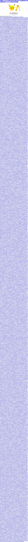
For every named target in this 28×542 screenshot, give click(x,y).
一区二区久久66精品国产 (17, 57)
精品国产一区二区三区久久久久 (7, 513)
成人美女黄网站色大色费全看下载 (19, 310)
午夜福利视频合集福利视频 (8, 424)
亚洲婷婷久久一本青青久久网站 (21, 201)
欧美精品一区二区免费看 (19, 321)
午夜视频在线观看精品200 (10, 125)
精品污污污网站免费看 (23, 117)
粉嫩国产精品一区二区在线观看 (22, 223)
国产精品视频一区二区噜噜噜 (15, 251)
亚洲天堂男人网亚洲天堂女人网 (10, 468)
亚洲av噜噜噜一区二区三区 (4, 430)
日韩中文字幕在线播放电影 (17, 362)
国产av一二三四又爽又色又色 (4, 220)
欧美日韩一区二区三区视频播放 (12, 72)
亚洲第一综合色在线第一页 (14, 233)
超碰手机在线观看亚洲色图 (15, 134)
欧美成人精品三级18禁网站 (23, 307)
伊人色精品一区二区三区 (19, 280)
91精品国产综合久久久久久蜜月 (11, 254)
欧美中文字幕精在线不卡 (6, 367)
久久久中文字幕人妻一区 (6, 174)
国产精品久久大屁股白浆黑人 (5, 178)
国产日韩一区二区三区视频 (24, 314)
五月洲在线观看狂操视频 (13, 415)
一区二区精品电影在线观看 (22, 446)
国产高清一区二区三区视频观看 (6, 182)
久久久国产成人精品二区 (21, 520)
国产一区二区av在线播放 (18, 72)
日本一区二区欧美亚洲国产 (17, 312)
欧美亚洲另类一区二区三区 (25, 276)
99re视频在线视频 (18, 241)
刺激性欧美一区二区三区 (8, 222)
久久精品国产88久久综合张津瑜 (4, 64)
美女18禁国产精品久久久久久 (22, 90)
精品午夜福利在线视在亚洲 (3, 205)
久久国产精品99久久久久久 (14, 62)
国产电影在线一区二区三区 (14, 322)
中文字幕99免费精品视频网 (18, 271)
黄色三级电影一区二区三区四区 (7, 143)
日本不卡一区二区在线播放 (10, 187)
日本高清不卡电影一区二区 (4, 108)
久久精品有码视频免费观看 (17, 485)
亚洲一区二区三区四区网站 (20, 537)
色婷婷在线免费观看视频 (19, 208)
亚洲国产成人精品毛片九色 (15, 352)
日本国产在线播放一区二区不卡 (3, 223)
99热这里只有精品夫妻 (9, 220)
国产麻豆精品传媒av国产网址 (20, 375)
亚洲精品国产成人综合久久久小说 (13, 490)
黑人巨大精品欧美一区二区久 (23, 165)
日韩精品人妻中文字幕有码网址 (15, 267)
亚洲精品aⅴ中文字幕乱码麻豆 (9, 469)
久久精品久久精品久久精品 (3, 491)
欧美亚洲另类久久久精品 (11, 521)
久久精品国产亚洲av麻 (21, 320)
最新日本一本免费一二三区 (18, 112)
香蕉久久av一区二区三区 (22, 428)
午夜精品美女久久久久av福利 (4, 79)
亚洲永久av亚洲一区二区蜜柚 (21, 500)
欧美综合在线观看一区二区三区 (16, 110)
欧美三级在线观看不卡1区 (16, 240)
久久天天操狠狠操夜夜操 (16, 46)
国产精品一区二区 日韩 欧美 (19, 200)
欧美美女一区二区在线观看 (23, 216)
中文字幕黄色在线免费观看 (21, 59)
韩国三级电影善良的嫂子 (25, 309)
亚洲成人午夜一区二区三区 (7, 217)
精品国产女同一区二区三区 (9, 135)
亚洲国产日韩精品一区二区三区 (19, 413)
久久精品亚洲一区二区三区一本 (3, 244)
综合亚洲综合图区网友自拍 (24, 97)
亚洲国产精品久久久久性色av (16, 260)
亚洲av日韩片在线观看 (7, 164)
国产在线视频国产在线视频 (7, 524)
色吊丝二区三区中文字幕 (6, 499)
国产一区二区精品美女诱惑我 (15, 315)
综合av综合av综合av (3, 284)
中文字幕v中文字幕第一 (7, 231)
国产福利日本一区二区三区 (15, 21)
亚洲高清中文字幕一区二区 (24, 286)
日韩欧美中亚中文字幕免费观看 (7, 280)
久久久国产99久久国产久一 (15, 223)
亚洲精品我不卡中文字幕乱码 (21, 151)
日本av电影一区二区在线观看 (8, 94)
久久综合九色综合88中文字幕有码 (21, 54)
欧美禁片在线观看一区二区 (8, 136)
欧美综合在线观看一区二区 (20, 431)
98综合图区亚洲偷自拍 (23, 178)
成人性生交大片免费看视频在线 (21, 487)
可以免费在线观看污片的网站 (18, 97)
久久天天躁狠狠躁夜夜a (20, 517)
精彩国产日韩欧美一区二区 (22, 289)
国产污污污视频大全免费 (8, 54)
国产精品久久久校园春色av (3, 426)
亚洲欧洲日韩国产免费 (14, 375)
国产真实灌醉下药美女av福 (12, 118)
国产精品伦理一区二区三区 (10, 460)
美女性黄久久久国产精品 (8, 101)
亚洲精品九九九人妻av (10, 523)
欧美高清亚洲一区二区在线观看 (8, 39)
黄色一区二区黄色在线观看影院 (11, 290)
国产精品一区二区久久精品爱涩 (9, 503)
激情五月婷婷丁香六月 (4, 132)
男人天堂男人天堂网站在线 (13, 530)
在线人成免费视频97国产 (12, 358)
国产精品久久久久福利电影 (20, 166)
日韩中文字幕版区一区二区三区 (16, 119)
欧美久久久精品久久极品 (15, 163)
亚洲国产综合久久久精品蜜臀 (6, 204)
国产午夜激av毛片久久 (19, 239)
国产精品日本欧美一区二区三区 (9, 410)
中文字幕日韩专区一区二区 (20, 492)
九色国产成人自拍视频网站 (17, 43)
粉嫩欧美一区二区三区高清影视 (10, 128)
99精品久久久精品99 (7, 457)
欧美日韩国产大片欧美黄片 (22, 144)
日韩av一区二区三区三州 (10, 181)
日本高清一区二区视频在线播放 (16, 90)
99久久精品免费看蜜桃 (14, 354)
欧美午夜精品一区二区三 (17, 96)
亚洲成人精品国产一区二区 (11, 318)
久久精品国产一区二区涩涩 (18, 346)
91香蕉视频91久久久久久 (10, 534)
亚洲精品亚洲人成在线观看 (5, 93)
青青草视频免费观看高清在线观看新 (4, 254)
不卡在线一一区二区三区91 (4, 165)
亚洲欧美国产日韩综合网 (21, 505)
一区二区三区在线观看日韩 (5, 117)
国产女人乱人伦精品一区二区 (17, 167)
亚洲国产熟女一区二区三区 (16, 519)
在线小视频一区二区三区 (9, 315)
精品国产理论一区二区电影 (4, 151)
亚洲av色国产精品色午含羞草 (14, 258)
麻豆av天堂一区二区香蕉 (6, 414)
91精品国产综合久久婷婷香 (17, 467)
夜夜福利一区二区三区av (3, 369)
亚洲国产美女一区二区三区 (14, 456)
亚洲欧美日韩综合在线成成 (10, 274)
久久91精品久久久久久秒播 (23, 540)
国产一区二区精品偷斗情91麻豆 (17, 98)
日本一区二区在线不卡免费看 (7, 278)
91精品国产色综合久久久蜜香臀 (10, 498)
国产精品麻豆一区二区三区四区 (5, 467)
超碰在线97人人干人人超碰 (17, 275)
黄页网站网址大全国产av (24, 232)
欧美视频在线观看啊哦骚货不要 (4, 90)
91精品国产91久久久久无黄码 (14, 102)
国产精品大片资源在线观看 (17, 255)
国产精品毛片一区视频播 (22, 40)
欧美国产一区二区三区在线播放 (4, 252)
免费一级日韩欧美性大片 (22, 93)
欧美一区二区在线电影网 (6, 224)
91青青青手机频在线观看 (22, 484)
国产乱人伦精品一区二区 (8, 445)
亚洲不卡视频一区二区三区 (4, 82)
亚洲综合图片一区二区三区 (25, 339)
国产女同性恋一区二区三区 (25, 436)
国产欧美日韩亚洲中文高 (8, 205)
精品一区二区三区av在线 (8, 73)
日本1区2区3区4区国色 (8, 333)
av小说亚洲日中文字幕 (14, 339)
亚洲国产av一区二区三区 (5, 70)
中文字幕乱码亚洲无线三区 (14, 239)
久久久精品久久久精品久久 (14, 430)
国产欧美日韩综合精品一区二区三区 (8, 87)
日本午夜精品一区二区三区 (24, 305)
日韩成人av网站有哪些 (16, 244)
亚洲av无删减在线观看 (16, 32)
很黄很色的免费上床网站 (20, 323)
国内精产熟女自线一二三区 (23, 466)
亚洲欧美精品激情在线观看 (18, 30)
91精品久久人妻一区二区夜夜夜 (8, 109)
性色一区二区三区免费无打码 (5, 458)
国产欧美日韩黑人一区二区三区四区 (20, 342)
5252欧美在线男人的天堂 (5, 170)
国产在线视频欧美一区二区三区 (19, 145)
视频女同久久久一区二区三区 (22, 287)
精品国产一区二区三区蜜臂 (6, 455)
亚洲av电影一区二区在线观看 (4, 138)
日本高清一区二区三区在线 (19, 303)
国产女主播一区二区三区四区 (18, 290)
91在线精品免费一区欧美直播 (16, 428)
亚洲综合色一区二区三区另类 (4, 63)
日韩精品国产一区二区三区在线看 (14, 424)
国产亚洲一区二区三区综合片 (21, 215)
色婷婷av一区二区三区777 (20, 205)
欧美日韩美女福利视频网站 (12, 462)
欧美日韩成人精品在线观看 (15, 279)
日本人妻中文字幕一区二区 (20, 186)
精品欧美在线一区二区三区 (16, 58)
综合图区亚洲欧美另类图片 (5, 155)
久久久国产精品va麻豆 (10, 470)
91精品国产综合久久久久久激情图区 (12, 429)
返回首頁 (14, 15)
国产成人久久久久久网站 (23, 282)
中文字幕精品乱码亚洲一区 (21, 39)
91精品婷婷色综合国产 (14, 146)
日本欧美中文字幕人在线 (12, 465)
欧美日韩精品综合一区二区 (13, 297)
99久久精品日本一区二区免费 (5, 361)
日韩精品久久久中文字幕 (12, 418)
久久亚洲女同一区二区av (22, 479)
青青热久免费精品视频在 (22, 482)
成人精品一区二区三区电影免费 (13, 217)
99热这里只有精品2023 (7, 471)
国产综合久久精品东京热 (10, 58)
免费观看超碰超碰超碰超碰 (4, 400)
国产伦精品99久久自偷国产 (24, 148)
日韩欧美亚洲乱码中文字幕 (23, 53)
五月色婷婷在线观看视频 (13, 416)
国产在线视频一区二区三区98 (10, 412)
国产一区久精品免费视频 (22, 96)
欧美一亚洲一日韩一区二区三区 (9, 270)
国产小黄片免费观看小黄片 (12, 332)
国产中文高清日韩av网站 (24, 265)
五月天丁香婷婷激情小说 (16, 304)
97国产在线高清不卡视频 (22, 383)
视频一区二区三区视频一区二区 (11, 257)
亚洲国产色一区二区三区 (17, 327)
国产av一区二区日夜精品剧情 (19, 488)
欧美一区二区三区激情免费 (14, 111)
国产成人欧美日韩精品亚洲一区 (20, 272)
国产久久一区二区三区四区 (12, 207)
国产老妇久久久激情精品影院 (16, 144)
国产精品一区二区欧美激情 (23, 98)
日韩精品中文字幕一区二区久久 (8, 80)
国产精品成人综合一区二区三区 (17, 400)
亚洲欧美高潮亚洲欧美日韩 (5, 360)
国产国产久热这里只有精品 (25, 203)
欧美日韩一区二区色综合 (22, 503)
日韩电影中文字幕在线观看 (25, 415)
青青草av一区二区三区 (20, 111)
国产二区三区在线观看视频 (18, 178)
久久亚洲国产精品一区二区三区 (23, 275)
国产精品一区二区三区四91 (12, 188)
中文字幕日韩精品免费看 (5, 180)
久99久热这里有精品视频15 (9, 390)
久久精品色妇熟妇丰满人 (22, 235)
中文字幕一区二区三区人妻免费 (13, 37)
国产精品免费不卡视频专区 (21, 472)
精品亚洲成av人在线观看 (6, 504)
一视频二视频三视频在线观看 (23, 535)
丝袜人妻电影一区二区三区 (22, 115)
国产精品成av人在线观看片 (7, 91)
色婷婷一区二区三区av (21, 316)
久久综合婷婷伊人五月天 (23, 30)
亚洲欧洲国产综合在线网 (17, 299)
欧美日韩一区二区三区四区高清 (10, 244)
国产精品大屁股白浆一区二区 (24, 180)
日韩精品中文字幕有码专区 (8, 308)
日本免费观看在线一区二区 (9, 161)
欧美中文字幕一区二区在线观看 (17, 36)
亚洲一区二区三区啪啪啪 (5, 429)
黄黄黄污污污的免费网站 (5, 350)
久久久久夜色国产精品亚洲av (15, 246)
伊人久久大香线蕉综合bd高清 (9, 464)
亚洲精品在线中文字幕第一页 (7, 490)
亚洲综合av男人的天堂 (23, 348)
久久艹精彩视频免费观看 (7, 219)
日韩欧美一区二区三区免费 (10, 89)
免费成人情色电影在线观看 (13, 91)
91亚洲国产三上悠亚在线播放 (16, 93)
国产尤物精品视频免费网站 (11, 361)
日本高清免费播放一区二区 (15, 261)
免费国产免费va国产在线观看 (12, 438)
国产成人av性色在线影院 (5, 290)
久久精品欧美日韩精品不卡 (12, 508)
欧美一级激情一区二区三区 (3, 503)
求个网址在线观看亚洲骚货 (18, 170)
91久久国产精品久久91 (13, 308)
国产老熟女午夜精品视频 (24, 507)
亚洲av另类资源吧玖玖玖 (16, 330)
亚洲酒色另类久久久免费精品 (5, 454)
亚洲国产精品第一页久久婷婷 (11, 131)
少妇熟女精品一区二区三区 (12, 409)
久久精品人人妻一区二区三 (5, 293)
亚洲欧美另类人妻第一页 (6, 43)
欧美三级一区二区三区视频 (23, 55)
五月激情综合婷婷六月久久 (13, 45)
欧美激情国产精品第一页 (7, 436)
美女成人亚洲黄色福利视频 (21, 279)
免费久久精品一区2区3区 (23, 386)
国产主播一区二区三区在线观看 (23, 255)
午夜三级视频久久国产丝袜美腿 (3, 92)
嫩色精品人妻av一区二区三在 (22, 77)
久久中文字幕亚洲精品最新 (5, 521)
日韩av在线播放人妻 (6, 318)
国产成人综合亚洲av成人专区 (4, 431)
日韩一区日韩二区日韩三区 (13, 227)
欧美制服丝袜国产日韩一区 (3, 472)
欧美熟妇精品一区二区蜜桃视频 (22, 82)
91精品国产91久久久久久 (6, 327)
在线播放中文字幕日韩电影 (7, 200)
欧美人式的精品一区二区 (7, 284)
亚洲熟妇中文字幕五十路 (20, 81)
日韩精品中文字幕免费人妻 (5, 190)
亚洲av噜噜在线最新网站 (23, 49)
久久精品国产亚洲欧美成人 (19, 394)
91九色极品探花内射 (9, 430)
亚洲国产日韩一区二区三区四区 (18, 116)
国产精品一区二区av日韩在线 (6, 438)
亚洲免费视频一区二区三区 (19, 227)
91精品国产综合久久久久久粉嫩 (8, 66)
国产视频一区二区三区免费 (7, 510)
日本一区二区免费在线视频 (7, 49)
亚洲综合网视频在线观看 (5, 439)
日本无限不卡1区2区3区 (15, 523)
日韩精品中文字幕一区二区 (8, 345)
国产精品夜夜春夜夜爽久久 (12, 133)
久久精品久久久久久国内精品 (11, 398)
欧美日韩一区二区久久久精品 (11, 273)
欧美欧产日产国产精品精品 (5, 184)
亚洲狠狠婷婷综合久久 (20, 161)
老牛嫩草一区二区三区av (16, 82)
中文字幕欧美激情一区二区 (20, 518)
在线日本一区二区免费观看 (19, 385)
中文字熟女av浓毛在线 (12, 292)
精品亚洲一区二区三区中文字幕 (5, 225)
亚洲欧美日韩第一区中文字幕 (11, 232)
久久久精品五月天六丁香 (8, 377)
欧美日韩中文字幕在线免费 (7, 401)
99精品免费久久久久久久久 (4, 149)
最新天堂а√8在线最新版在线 (24, 210)
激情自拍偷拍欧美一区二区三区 (4, 340)
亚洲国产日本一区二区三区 (11, 190)
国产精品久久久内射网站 (12, 420)
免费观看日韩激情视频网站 (3, 51)
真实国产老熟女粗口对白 (7, 349)
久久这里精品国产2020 (10, 501)
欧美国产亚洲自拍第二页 (6, 305)
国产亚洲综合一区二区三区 (6, 465)
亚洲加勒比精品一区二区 (20, 21)
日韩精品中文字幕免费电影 (19, 157)
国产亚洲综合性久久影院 (19, 297)
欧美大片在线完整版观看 (10, 493)
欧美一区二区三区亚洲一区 (15, 357)
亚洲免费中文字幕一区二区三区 (22, 206)
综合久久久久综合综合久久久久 (15, 369)
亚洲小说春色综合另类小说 (13, 143)
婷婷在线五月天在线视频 (3, 445)
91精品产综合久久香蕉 (14, 87)
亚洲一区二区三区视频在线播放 (3, 337)
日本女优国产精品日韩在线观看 (22, 260)
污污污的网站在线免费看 (9, 176)
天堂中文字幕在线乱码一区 (23, 128)
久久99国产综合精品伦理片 (16, 449)
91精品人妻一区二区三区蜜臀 (25, 116)
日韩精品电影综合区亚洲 (8, 62)
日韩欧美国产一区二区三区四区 (23, 467)
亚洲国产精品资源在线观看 (13, 393)
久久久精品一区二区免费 (9, 81)
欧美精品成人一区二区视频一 (3, 539)
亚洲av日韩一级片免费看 (3, 375)
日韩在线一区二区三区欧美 (12, 265)
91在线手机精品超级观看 (7, 24)
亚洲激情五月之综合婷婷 (21, 74)
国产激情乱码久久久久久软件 (5, 95)
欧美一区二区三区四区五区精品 (11, 299)
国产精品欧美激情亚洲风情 (8, 179)
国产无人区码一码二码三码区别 (11, 108)
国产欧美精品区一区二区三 (5, 271)
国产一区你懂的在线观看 (24, 27)
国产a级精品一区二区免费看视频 (17, 117)
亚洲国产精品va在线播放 (9, 246)
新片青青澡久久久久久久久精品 (19, 475)
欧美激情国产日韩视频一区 (9, 56)
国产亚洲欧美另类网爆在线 (7, 27)
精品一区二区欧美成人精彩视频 (20, 130)
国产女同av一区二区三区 (3, 363)
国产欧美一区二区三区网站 (13, 329)
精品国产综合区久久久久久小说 (7, 276)
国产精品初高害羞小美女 (9, 431)
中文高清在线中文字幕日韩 (18, 465)
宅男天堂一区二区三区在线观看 (18, 78)
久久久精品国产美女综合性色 (11, 221)
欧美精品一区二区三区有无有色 (16, 274)
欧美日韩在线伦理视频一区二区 (8, 236)
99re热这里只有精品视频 (19, 44)
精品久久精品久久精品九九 (4, 57)
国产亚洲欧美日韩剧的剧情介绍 (3, 473)
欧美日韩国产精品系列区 (18, 49)
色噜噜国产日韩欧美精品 (24, 224)
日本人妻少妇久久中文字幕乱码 (11, 57)
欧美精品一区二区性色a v (22, 113)
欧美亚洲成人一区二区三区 (17, 411)
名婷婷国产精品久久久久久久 (10, 197)
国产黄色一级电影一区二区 (8, 294)
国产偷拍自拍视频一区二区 (8, 382)
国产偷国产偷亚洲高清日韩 (15, 218)
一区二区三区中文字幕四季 (19, 525)
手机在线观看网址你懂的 (18, 414)
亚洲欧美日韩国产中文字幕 (24, 225)
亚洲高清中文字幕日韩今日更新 (20, 25)
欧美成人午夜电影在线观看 (18, 106)
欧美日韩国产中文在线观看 (5, 523)
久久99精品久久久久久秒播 (6, 466)
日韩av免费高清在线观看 (6, 198)
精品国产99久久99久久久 (24, 490)
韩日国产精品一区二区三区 (21, 315)
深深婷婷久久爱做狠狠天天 (7, 393)
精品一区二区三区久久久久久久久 (24, 380)
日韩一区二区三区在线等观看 (7, 452)
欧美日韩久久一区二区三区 (17, 190)
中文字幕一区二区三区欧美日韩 (6, 358)
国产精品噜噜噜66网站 (7, 75)
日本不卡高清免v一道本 (13, 452)
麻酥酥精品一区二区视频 (3, 464)
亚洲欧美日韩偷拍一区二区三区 (16, 506)
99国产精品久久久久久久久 (24, 308)
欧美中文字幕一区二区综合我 (17, 307)
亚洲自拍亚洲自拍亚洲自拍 (4, 443)
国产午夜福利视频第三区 (23, 214)
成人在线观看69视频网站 (10, 252)
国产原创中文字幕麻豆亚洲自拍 (5, 221)
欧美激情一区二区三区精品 (10, 138)
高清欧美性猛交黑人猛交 (22, 519)
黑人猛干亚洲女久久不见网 (8, 456)
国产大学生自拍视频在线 (23, 147)
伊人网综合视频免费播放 (6, 447)
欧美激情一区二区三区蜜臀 (22, 361)
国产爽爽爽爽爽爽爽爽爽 (16, 150)
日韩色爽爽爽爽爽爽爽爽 (21, 363)
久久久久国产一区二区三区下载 (19, 45)
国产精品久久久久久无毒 (23, 502)
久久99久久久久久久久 (17, 65)
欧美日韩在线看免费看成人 (3, 251)
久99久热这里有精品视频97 (4, 304)
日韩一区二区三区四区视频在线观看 (20, 403)
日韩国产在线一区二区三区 (12, 114)
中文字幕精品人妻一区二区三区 (23, 312)
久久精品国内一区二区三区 (17, 504)
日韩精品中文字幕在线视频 (14, 83)
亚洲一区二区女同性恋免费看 (5, 40)
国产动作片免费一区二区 (17, 185)
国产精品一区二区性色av (14, 405)
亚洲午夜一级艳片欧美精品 (10, 53)
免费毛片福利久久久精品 (12, 75)
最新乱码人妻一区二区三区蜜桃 (13, 22)
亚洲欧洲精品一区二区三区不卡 (15, 77)
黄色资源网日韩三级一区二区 (12, 97)
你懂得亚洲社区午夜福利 (5, 479)
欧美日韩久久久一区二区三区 (3, 287)
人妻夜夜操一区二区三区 (15, 59)
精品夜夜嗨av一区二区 (2, 66)
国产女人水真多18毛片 (4, 59)
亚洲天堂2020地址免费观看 (22, 501)
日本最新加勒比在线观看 (21, 46)
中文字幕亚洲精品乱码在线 (23, 299)
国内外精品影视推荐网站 (6, 265)
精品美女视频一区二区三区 (19, 295)
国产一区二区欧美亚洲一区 (7, 477)
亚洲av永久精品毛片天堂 (25, 256)
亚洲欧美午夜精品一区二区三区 (17, 356)
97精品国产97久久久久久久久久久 (9, 171)
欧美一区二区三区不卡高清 (3, 537)
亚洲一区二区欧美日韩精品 (22, 181)
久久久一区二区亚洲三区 (19, 296)
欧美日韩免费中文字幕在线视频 (7, 415)
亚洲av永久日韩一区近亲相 (10, 509)
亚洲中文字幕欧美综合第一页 (15, 489)
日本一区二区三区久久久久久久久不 (13, 130)
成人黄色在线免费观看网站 (13, 24)
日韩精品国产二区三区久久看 (7, 341)
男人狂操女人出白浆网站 (9, 363)
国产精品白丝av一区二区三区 (15, 161)
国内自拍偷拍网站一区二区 (14, 528)
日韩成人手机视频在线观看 (9, 110)
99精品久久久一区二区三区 (24, 231)
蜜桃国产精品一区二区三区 (8, 335)
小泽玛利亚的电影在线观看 (9, 324)
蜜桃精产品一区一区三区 (4, 74)
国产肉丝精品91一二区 (22, 190)
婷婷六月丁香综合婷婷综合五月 (11, 116)
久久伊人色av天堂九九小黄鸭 (7, 413)
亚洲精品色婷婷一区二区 (15, 92)
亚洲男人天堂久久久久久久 (21, 236)
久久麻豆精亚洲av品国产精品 (20, 101)
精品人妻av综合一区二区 (6, 188)
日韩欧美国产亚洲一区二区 (22, 350)
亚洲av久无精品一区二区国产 (23, 152)
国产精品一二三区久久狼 (12, 510)
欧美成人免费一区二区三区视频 (7, 44)
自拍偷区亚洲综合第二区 (23, 254)
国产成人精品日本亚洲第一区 (6, 214)
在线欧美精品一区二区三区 (10, 428)
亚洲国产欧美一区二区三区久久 (18, 265)
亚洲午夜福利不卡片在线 (11, 467)
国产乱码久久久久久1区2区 (9, 142)
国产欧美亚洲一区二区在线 (5, 404)
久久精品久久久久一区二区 (18, 293)
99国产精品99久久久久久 (3, 359)
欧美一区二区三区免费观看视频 (11, 167)
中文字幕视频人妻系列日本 (5, 38)
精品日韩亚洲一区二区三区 (19, 393)
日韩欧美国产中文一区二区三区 (17, 20)
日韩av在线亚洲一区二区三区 (13, 27)
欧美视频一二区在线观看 (19, 326)
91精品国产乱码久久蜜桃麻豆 (13, 219)
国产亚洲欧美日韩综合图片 (21, 179)
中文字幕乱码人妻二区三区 (20, 146)
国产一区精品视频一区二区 (8, 201)
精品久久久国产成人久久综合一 (9, 248)
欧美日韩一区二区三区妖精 (20, 390)
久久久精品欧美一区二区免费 (18, 243)
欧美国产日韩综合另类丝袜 (25, 418)
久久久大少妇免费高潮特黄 (8, 157)
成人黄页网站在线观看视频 (21, 395)
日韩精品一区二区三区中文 (21, 522)
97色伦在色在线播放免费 (2, 277)
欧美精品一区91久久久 (17, 207)
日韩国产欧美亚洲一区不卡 (10, 484)
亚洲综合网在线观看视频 (17, 396)
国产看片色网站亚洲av (23, 112)
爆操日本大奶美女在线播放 (5, 540)
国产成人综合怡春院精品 (15, 474)
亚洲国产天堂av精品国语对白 (13, 229)
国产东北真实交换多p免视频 (5, 89)
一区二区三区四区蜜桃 (13, 385)
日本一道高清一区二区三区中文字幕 (4, 127)
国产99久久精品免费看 (3, 525)
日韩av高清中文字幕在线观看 (22, 421)
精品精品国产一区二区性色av (5, 72)
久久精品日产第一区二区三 (18, 420)
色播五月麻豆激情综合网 (13, 29)
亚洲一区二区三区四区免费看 (7, 272)
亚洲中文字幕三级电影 (22, 396)
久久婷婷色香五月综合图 (2, 39)
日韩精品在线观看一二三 (22, 119)
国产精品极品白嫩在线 (15, 81)
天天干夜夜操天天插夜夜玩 (17, 446)
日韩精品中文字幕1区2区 (19, 191)
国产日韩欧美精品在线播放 (13, 200)
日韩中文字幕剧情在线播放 (15, 151)
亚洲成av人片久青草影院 (20, 424)
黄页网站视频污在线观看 (11, 216)
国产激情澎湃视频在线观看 (9, 41)
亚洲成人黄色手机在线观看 (3, 135)
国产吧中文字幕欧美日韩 (11, 386)
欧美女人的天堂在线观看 (24, 385)
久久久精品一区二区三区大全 (14, 201)
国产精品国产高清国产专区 (24, 420)
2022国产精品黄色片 (13, 384)
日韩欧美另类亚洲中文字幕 (17, 407)
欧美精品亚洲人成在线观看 (9, 359)
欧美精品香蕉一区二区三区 (14, 341)
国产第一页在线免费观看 (14, 256)
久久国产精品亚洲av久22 (12, 182)
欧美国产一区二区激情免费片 (9, 539)
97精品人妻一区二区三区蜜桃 (8, 215)
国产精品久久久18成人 (21, 244)
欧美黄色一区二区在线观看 (3, 403)
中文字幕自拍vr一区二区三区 (6, 310)
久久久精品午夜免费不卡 (13, 172)
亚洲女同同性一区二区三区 (18, 148)
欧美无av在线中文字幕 (15, 431)
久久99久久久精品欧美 (11, 198)
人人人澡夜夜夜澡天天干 (6, 346)
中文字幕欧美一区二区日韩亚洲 (10, 400)
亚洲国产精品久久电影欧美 (12, 162)
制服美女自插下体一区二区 (14, 154)
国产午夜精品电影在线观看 (4, 125)
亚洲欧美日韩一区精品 (4, 357)
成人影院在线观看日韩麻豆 (24, 26)
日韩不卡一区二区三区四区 (15, 269)
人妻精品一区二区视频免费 (11, 155)
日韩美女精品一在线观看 (14, 368)
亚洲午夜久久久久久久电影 (20, 354)
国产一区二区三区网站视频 (8, 206)
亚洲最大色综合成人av (19, 456)
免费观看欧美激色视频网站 (13, 371)
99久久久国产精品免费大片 (10, 68)
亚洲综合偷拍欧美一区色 (23, 167)
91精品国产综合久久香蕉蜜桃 (17, 216)
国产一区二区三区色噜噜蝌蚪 (13, 422)
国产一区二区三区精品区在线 (14, 382)
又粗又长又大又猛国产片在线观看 (10, 165)
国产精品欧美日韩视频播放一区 (22, 187)
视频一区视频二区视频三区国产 (6, 376)
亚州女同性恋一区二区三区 (19, 429)
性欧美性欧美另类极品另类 (13, 145)
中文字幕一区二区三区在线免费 (22, 79)
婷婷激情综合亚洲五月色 (11, 362)
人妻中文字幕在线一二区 (6, 362)
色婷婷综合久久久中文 (10, 90)
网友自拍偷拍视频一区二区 (9, 489)
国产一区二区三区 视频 (8, 322)
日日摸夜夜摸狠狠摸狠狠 (5, 411)
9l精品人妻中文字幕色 (6, 78)
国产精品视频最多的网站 (6, 303)
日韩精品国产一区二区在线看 (19, 219)
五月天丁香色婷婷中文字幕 (3, 412)
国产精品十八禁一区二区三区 (9, 492)
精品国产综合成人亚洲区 (21, 357)
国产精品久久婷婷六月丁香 (13, 238)
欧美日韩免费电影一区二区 (5, 58)
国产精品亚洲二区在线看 (19, 172)
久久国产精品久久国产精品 (16, 417)
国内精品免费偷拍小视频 (20, 261)
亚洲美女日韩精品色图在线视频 (17, 435)
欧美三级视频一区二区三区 (15, 491)
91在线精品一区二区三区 (11, 20)
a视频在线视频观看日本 (3, 73)
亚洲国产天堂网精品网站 (19, 87)
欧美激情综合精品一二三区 (11, 291)
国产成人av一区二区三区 (9, 159)
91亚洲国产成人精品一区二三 (6, 535)
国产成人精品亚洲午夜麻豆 (23, 332)
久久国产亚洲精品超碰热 (19, 511)
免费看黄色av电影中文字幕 (10, 212)
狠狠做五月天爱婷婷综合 (9, 218)
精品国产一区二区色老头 (9, 426)
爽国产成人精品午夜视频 (16, 350)
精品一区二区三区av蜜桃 (18, 332)
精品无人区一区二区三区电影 (4, 85)
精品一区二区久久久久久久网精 (3, 68)
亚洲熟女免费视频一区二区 (9, 140)
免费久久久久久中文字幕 (12, 457)
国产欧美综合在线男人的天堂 (22, 89)
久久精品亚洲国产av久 (24, 238)
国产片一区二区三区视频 (19, 169)
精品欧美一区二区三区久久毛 (22, 451)
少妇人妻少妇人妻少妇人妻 (9, 121)
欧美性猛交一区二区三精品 (4, 484)
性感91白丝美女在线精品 (11, 150)
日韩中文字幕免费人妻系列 (18, 499)
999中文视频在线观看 (21, 58)
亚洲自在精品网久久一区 (22, 506)
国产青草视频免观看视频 (11, 43)
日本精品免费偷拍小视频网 (5, 435)
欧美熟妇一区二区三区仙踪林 (21, 523)
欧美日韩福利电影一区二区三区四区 (13, 483)
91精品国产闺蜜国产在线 (12, 447)
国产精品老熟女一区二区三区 (20, 496)
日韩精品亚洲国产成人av (20, 47)
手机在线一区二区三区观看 (11, 404)
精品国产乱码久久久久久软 (20, 263)
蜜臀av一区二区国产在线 (23, 362)
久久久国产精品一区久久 (18, 308)
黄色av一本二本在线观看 (11, 174)
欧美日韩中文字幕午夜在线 (15, 337)
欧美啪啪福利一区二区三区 (22, 171)
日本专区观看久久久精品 (18, 147)
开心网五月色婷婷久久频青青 (15, 331)
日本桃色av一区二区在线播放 (19, 452)
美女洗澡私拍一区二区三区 (3, 28)
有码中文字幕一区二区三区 (23, 20)
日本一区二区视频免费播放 (11, 96)
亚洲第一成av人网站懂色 (4, 176)
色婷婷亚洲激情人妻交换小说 (9, 163)
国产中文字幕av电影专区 (2, 102)
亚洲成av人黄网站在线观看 (21, 474)
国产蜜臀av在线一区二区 (19, 515)
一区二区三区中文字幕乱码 (7, 202)
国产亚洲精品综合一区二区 (4, 193)
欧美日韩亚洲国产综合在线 (16, 383)
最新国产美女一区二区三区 (23, 127)
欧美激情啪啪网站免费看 (16, 197)
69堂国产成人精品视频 (9, 337)
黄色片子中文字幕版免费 (16, 89)
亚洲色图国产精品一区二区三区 (24, 182)
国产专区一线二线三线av (10, 38)
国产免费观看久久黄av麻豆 (5, 20)
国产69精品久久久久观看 (19, 306)
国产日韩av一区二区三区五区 (20, 341)
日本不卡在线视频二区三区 (10, 304)
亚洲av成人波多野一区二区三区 (24, 526)
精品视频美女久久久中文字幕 (24, 170)
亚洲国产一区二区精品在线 (15, 366)
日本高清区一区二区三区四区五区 (18, 510)
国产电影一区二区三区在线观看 (9, 487)
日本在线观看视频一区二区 (14, 294)
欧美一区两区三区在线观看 (14, 76)
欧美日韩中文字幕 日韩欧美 (11, 411)
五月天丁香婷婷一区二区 (20, 142)
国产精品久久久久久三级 (2, 377)
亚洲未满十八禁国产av (11, 446)
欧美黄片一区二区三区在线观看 (17, 198)
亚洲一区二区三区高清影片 (3, 17)
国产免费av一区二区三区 (22, 155)
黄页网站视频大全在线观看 (19, 42)
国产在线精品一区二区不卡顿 (4, 356)
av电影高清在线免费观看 (13, 277)
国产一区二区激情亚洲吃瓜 (21, 267)
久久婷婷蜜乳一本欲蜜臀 (6, 348)
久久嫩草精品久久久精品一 (16, 289)
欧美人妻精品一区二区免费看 (3, 159)
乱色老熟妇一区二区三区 (13, 203)
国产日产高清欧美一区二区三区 (22, 246)
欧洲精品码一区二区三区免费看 (7, 329)
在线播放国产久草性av (10, 64)
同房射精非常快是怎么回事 (24, 346)
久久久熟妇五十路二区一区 (10, 520)
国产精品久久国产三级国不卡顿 (14, 60)
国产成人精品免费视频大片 (13, 325)
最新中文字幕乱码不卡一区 (11, 479)
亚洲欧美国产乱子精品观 (8, 25)
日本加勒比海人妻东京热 (7, 153)
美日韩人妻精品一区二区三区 (7, 433)
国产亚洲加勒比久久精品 (14, 345)
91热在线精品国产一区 (10, 451)
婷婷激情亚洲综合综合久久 (10, 383)
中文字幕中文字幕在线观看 (14, 515)
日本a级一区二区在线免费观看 (7, 126)
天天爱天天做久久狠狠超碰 (19, 436)
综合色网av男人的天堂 (14, 123)
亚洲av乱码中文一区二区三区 (16, 534)
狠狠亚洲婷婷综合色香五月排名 (7, 325)
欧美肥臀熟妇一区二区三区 (19, 202)
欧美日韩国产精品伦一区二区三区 (22, 240)
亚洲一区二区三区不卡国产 (5, 364)
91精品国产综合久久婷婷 (7, 29)
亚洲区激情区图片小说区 (11, 36)
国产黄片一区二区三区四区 (23, 340)
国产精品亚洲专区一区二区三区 (7, 241)
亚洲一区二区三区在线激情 (23, 388)
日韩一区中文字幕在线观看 (25, 208)
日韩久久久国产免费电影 (9, 28)
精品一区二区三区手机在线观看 (7, 536)
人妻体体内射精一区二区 (8, 321)
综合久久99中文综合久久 (3, 56)
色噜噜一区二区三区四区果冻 (11, 85)
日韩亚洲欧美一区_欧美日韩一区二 (22, 66)
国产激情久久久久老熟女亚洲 (14, 191)
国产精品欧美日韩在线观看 (20, 233)
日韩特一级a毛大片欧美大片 (4, 366)
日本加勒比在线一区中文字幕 (4, 522)
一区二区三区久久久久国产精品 (19, 371)
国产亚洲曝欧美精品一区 (8, 347)
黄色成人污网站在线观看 (10, 417)
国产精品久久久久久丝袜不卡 (16, 193)
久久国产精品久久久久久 (6, 332)
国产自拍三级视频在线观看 (9, 437)
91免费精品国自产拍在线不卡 (8, 123)
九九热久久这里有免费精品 (5, 417)
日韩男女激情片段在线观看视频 (19, 416)
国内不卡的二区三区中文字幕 (23, 453)
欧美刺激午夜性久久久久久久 (17, 180)
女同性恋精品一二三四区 (15, 395)
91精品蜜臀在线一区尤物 (3, 279)
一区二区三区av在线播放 (11, 396)
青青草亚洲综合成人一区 (9, 151)
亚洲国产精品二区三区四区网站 (22, 331)
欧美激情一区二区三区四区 (3, 324)
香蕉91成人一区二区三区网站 (11, 485)
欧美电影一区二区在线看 (4, 81)
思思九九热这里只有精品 (9, 352)
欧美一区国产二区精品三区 (21, 56)
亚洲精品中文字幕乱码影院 (8, 481)
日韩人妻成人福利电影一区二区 (11, 271)
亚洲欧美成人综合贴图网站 (16, 63)
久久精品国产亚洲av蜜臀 (5, 181)
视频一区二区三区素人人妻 (20, 41)
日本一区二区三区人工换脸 (22, 407)
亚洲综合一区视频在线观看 (13, 397)
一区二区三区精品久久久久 (18, 126)
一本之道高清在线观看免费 (19, 238)
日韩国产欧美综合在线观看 (4, 131)
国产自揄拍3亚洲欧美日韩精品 (15, 80)
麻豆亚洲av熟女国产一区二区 (22, 412)
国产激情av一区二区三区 (9, 76)
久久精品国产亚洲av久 (11, 360)
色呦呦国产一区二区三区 (19, 24)
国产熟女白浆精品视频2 (5, 494)
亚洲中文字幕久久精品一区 (4, 311)
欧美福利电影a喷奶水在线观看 (9, 19)
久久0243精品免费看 (25, 375)
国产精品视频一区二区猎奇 (5, 519)
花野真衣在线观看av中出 (18, 210)
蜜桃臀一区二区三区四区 (10, 23)
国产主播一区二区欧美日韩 (9, 421)
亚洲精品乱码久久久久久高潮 (5, 112)
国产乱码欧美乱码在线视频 (14, 44)
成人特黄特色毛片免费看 (14, 241)
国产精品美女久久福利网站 (21, 163)
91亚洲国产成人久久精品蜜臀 (21, 149)
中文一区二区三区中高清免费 (16, 212)
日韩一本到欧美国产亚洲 (11, 195)
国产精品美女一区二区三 (13, 295)
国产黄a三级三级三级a (2, 457)
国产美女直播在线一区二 (16, 432)
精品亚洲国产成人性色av (8, 99)
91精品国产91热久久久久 (22, 237)
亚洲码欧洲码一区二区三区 (21, 324)
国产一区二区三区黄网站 (22, 538)
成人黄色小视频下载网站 (20, 19)
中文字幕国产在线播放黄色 (21, 434)
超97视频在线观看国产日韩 (15, 215)
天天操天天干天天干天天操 (7, 147)
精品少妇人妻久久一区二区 (20, 140)
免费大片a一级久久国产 (22, 274)
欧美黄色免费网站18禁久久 (17, 344)
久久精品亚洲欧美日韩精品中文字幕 (8, 331)
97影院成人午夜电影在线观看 (3, 269)
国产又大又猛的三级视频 (14, 394)
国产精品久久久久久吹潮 (3, 119)
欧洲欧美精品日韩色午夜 (2, 62)
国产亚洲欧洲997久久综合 (14, 140)
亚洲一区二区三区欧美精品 (4, 197)
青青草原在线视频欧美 (17, 114)
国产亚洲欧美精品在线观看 (14, 272)
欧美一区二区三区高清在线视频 (16, 53)
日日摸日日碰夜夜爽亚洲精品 (13, 164)
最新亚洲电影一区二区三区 (22, 70)
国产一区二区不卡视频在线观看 (15, 159)
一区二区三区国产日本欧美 (5, 407)
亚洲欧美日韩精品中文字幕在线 (10, 46)
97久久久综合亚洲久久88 (21, 197)
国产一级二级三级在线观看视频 (12, 42)
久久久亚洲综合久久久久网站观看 (14, 500)
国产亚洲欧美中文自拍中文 (15, 56)
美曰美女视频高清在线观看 (19, 277)
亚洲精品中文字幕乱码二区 (12, 414)
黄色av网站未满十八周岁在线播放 (8, 77)
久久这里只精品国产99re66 (13, 25)
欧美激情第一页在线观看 (3, 405)
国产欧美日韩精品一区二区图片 (21, 270)
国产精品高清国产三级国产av (24, 241)
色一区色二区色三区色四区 (12, 243)
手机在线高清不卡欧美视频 (17, 155)
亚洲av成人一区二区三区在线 (20, 51)
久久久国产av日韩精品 (7, 371)
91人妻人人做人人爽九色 (22, 485)
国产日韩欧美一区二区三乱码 (18, 204)
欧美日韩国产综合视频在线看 (12, 78)
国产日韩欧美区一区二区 (13, 288)
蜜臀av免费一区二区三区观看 (21, 102)
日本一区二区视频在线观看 (3, 505)
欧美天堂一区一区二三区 (10, 289)
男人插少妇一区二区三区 (5, 268)
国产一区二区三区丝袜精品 (10, 79)
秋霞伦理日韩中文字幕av (14, 100)
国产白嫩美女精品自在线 (18, 250)
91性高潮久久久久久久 (15, 183)
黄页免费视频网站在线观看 (20, 401)
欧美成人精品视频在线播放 (6, 97)
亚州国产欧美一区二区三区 (9, 267)
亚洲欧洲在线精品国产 (8, 403)
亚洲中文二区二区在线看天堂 (4, 428)
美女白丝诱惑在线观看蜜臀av (11, 312)
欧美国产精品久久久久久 (20, 532)
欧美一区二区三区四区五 (9, 279)
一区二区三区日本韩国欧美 (11, 40)
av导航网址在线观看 (23, 243)
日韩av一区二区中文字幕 (19, 513)
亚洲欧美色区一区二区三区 (15, 324)
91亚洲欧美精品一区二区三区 (20, 294)
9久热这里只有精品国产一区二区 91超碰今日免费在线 (17, 222)
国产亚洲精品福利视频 (22, 108)
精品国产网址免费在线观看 (13, 202)
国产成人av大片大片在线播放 (18, 61)
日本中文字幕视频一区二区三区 (14, 381)
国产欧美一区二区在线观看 (23, 327)
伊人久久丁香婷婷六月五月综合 (11, 65)
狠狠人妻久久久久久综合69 (13, 169)
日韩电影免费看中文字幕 (3, 307)
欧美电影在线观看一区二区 (12, 402)
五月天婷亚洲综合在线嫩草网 (17, 128)
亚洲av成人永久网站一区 (12, 49)
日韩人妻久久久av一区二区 (10, 223)
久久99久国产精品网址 (17, 466)
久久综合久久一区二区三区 (8, 83)
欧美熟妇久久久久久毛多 (16, 23)
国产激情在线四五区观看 (20, 134)
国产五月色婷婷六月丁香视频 (7, 45)
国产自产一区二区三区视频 (18, 508)
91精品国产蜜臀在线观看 (9, 261)
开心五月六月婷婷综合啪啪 (21, 64)
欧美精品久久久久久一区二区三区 (14, 401)
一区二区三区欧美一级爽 (16, 493)
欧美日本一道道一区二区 (5, 34)
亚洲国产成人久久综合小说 (6, 386)
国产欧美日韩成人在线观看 (24, 91)
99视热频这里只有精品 (22, 402)
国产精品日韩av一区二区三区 (16, 171)
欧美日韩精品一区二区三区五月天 (14, 54)
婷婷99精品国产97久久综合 (14, 280)
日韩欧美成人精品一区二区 (21, 381)
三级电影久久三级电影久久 (25, 295)
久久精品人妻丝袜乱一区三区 (13, 524)
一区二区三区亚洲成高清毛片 (5, 526)
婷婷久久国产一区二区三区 (12, 214)
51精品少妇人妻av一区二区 (21, 138)
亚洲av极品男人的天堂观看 (16, 79)
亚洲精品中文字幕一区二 (9, 448)
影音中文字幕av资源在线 (20, 76)
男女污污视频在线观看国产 (12, 327)
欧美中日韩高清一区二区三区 (16, 74)
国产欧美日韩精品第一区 (19, 27)
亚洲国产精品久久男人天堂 (19, 153)
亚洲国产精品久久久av (21, 252)
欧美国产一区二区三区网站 (3, 199)
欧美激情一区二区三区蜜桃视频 (7, 384)
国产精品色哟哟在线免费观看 (7, 288)
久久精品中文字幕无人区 (23, 118)
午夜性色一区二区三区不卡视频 (11, 178)
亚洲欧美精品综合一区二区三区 (15, 421)
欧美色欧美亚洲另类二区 (8, 339)
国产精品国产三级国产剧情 (10, 183)
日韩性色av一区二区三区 (21, 94)
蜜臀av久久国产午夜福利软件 (15, 199)
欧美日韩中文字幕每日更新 (23, 207)
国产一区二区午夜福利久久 (24, 204)
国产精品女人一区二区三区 (11, 117)
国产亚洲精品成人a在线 (20, 473)
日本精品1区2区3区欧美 (6, 106)
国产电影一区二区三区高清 (12, 466)
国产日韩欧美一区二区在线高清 (24, 162)
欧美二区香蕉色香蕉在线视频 (19, 203)
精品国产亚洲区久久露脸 (6, 130)
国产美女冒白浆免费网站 (13, 231)
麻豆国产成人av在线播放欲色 (18, 224)
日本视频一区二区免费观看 (15, 242)
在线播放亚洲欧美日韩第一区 (4, 460)
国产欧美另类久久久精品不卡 (13, 104)
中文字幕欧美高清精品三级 (11, 70)
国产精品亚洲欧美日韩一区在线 (15, 363)
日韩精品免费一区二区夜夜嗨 (9, 21)
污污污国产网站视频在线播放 (15, 17)
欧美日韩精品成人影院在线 (22, 174)
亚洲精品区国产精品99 (20, 258)
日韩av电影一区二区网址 (13, 306)
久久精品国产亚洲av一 (18, 530)
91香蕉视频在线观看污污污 (10, 311)
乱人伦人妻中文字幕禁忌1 (19, 345)
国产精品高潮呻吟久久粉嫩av (13, 413)
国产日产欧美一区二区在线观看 (13, 186)
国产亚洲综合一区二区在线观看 (11, 225)
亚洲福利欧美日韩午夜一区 (12, 348)
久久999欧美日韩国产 (19, 448)
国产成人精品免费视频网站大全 (5, 396)
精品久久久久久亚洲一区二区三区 (22, 304)
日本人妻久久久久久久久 (15, 125)
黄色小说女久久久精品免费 (12, 106)
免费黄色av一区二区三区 (23, 530)
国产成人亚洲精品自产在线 (17, 95)
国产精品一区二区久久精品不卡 (18, 455)
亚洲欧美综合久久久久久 (19, 288)
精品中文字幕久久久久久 (13, 282)
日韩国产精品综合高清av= (3, 333)
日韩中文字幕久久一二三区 (6, 133)
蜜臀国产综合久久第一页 (19, 136)
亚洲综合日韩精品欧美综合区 (3, 76)
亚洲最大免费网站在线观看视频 (9, 287)
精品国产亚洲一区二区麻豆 (21, 121)
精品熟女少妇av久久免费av (17, 254)
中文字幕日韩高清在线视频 (21, 469)
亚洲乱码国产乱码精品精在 (24, 271)
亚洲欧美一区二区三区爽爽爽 (19, 278)
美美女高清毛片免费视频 (9, 316)
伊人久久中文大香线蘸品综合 (16, 68)
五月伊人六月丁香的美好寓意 (10, 240)
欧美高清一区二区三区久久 (17, 127)
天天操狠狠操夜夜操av (15, 470)
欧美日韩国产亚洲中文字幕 (11, 538)
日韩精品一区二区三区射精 (6, 446)
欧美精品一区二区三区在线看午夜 (10, 507)
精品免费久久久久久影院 (12, 343)
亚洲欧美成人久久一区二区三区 (20, 405)
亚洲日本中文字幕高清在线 (9, 199)
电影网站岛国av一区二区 (16, 520)
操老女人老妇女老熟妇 (23, 36)
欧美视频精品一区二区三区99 (5, 98)
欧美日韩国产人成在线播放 (15, 263)
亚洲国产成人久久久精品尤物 (17, 468)
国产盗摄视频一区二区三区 (3, 222)
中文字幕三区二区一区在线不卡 (11, 34)
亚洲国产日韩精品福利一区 (3, 354)
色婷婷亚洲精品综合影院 (4, 212)
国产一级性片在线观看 (16, 85)
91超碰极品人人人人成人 (23, 168)
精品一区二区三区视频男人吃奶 (16, 115)
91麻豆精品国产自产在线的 (21, 183)
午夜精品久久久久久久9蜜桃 (15, 132)
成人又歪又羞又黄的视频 (3, 218)
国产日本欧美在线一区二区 (6, 418)
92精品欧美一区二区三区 (12, 55)
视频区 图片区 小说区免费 (10, 458)
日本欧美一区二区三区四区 (8, 342)
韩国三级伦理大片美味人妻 (22, 410)
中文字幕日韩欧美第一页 (9, 541)
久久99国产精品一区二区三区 (18, 305)
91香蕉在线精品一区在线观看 (20, 37)
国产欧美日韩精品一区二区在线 (8, 263)
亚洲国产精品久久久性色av (5, 432)
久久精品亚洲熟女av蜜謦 (7, 422)
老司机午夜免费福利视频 (2, 136)
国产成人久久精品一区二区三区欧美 (7, 47)
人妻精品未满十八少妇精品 (14, 313)
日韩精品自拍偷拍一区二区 (18, 168)
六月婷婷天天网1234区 (2, 394)
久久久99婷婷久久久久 (18, 282)
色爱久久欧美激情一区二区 (14, 321)
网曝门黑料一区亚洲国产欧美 (24, 198)
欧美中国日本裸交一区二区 (3, 352)
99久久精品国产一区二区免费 (21, 426)
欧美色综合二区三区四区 (23, 133)
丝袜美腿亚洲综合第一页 (21, 539)
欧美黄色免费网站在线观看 (14, 47)
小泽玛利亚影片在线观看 (9, 193)
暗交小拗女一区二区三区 (16, 189)
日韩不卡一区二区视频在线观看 (16, 437)
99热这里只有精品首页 (15, 487)
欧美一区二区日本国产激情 (16, 181)
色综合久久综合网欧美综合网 (9, 242)
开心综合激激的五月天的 (12, 349)
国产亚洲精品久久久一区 (14, 99)
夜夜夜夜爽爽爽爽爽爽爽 (22, 454)
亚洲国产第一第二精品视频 (5, 259)
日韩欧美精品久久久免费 (3, 410)
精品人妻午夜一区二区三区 (22, 212)
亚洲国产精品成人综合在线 (17, 540)
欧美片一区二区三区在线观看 (4, 541)
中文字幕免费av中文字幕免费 (9, 17)
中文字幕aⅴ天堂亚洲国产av (13, 153)
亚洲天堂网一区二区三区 (8, 258)
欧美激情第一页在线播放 (14, 347)
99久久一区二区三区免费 (10, 366)
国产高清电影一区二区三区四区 (18, 259)
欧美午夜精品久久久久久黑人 (22, 311)
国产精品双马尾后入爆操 (20, 125)
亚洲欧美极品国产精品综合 (23, 34)
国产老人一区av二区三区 (4, 53)
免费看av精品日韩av (24, 202)
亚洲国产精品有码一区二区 (20, 217)
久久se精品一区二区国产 (21, 366)
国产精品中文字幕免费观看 (19, 397)
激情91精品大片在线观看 (11, 98)
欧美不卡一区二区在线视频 (18, 253)
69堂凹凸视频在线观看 (17, 402)
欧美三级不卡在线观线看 (2, 270)
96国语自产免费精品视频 (6, 118)
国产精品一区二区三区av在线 (21, 443)
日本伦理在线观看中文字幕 (18, 392)
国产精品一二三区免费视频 (21, 176)
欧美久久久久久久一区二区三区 (5, 42)
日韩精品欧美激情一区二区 (3, 448)
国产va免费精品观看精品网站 (12, 204)
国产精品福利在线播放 (14, 518)
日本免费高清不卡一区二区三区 (10, 307)
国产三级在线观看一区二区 (14, 496)
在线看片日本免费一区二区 (8, 102)
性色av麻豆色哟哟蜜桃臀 (21, 132)
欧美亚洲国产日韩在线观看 (22, 159)
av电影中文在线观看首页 (13, 511)
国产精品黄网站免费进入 (11, 330)
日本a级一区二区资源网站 (15, 39)
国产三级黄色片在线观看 (17, 34)
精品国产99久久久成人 (7, 253)
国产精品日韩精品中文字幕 (17, 131)
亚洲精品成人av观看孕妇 (7, 420)
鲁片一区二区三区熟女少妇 (24, 293)
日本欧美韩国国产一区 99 (11, 189)
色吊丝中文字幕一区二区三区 (9, 100)
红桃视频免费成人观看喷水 (10, 152)
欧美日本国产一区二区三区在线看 (24, 75)
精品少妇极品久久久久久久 (4, 113)
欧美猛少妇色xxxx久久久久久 (10, 63)
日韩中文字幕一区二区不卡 (8, 129)
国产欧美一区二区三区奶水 (3, 121)
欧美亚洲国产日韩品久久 (4, 152)
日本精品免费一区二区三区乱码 (24, 268)
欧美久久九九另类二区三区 (12, 26)
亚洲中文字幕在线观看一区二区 (12, 303)
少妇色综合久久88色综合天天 (13, 475)
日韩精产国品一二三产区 (23, 392)
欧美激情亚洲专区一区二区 (22, 63)
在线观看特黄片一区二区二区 (15, 121)
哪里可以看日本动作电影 (20, 100)
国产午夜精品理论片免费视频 (20, 541)
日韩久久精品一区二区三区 (6, 207)
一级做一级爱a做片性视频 (9, 146)
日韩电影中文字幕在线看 (2, 456)
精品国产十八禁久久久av (25, 452)
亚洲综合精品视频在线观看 (9, 379)
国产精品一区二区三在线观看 (3, 315)
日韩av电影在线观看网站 (19, 313)
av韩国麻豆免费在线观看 (15, 64)
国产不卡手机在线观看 (15, 541)
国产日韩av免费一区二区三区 (23, 57)
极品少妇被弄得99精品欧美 (22, 95)
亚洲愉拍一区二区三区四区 (16, 38)
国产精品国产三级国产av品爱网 (22, 28)
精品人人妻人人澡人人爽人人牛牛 (14, 206)
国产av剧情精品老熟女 (23, 465)
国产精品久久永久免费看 (19, 164)
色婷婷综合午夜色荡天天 (3, 242)
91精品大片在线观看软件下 (14, 136)
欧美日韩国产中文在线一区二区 (19, 365)
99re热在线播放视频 (17, 184)
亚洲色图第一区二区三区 (23, 250)
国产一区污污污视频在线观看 (25, 288)
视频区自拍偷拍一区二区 (17, 535)
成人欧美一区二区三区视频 (3, 140)
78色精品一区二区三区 (15, 473)
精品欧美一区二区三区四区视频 (8, 518)
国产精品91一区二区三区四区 (7, 282)
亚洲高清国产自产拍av (21, 449)
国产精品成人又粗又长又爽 (9, 144)
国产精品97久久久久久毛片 (20, 379)
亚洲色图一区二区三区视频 (17, 257)
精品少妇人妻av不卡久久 (7, 323)
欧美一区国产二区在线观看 (21, 248)
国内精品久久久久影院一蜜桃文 (13, 328)
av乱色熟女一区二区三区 (10, 320)
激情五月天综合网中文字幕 (13, 436)
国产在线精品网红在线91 (13, 278)
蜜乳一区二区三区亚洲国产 (8, 239)
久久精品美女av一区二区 (6, 162)
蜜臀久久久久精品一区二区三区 (20, 99)
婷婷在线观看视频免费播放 (10, 59)
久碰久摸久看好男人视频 (16, 70)
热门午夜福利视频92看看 (6, 30)
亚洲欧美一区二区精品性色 (21, 109)
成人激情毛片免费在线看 (14, 379)
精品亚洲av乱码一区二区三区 (23, 65)
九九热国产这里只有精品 (11, 234)
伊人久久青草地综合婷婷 (20, 92)
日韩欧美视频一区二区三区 (14, 157)
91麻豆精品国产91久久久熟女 (12, 314)
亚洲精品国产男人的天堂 (10, 506)
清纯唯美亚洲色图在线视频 (3, 144)
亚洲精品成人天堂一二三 (3, 110)
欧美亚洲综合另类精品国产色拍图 (4, 330)
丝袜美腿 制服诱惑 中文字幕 (10, 522)
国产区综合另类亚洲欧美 (5, 36)
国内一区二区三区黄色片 (18, 29)
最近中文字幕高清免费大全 (4, 183)
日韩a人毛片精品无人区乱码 (5, 65)
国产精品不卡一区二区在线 (18, 376)
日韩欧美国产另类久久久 (22, 234)
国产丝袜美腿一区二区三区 (14, 208)
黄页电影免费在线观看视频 (8, 233)
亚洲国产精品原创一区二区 (24, 292)
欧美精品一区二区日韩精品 (9, 111)
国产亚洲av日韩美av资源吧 (4, 398)
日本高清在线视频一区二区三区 (5, 243)
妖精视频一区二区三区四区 (3, 46)
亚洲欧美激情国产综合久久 (15, 19)
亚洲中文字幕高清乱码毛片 (16, 498)
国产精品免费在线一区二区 (22, 68)
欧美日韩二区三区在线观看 (21, 337)
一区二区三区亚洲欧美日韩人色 (19, 104)
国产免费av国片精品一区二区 (22, 17)
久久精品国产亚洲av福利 (16, 40)
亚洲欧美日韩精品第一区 (15, 149)
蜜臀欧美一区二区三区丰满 (17, 479)
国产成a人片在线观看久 (21, 184)
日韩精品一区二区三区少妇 (14, 205)
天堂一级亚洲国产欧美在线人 (10, 82)
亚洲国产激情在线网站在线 (14, 335)
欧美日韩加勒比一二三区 (24, 422)
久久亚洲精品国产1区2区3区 (6, 380)
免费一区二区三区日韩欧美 (3, 128)
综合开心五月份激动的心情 (7, 238)
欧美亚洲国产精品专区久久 (11, 95)
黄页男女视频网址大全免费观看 (11, 293)
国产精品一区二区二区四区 (16, 252)
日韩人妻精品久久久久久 (8, 51)
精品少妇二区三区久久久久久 (3, 449)
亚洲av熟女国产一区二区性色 (11, 184)
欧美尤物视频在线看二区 (15, 187)
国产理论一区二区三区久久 (3, 146)
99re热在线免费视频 (9, 496)
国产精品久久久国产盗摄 (6, 185)
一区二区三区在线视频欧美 (11, 435)
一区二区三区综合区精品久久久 (7, 368)
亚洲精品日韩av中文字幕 (21, 80)
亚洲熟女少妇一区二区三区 (3, 41)
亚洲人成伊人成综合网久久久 (15, 66)
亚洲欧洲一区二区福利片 (13, 129)
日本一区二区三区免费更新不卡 (18, 291)
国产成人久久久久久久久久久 (21, 60)
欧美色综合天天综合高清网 (14, 309)
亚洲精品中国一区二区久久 (12, 30)
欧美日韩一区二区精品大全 (15, 109)
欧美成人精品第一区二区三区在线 (13, 323)
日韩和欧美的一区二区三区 (20, 378)
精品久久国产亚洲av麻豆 (24, 455)
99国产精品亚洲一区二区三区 (15, 472)
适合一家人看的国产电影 (17, 214)
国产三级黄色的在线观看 (8, 172)
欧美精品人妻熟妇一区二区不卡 (16, 135)
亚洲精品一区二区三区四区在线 (15, 94)
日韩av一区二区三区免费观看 (8, 394)
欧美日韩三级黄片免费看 (15, 176)
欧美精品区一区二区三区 (5, 291)
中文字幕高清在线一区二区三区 (3, 373)
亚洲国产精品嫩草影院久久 (11, 180)
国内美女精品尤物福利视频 (4, 232)
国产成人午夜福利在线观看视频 (8, 60)
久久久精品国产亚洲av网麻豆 (20, 377)
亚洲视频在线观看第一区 (15, 443)
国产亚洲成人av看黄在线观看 (12, 380)
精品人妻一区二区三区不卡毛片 (20, 22)
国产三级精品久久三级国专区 (5, 234)
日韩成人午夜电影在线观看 (20, 62)
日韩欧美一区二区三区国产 (23, 504)
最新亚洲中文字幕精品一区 (19, 477)
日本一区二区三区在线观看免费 (23, 534)
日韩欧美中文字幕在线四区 (23, 188)
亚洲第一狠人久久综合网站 (4, 257)
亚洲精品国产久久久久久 (15, 434)
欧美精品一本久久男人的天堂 (24, 253)
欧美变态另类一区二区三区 (16, 458)
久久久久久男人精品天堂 (16, 360)
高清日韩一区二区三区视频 (15, 316)
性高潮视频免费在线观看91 (18, 188)
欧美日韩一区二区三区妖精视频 (23, 131)
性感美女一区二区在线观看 (18, 384)
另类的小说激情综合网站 (10, 93)
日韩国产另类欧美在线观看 (7, 37)
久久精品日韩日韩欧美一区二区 (19, 73)
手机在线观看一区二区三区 (18, 133)
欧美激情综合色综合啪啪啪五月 (18, 292)
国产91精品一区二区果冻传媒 (23, 344)
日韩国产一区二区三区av (17, 108)
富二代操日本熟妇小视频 (17, 457)
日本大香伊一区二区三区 (4, 383)
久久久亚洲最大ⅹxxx (23, 349)
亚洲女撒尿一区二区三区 (10, 494)
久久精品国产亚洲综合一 (19, 329)
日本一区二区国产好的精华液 (9, 354)
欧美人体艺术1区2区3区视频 (22, 32)
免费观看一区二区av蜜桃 (16, 287)
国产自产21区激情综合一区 (22, 493)
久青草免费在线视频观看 (3, 434)
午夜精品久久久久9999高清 (22, 150)
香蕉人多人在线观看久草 (9, 92)
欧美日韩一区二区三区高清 (8, 301)
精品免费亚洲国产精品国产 (4, 115)
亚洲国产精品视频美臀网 (4, 316)
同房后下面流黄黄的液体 (12, 502)
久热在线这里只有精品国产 (16, 451)
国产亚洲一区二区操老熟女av (24, 367)
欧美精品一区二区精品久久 (24, 447)
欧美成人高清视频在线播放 (7, 475)
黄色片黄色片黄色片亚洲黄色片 (12, 310)
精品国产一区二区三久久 (8, 256)
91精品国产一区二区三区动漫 (5, 96)
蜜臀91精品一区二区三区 (12, 305)
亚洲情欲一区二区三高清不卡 (4, 167)
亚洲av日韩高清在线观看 (6, 26)
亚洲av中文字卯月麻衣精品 (13, 148)
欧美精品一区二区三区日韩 (18, 225)
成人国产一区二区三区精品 (13, 147)
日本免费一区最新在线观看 (6, 114)
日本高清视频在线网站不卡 (16, 113)
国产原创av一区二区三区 (10, 443)
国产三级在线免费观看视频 (5, 23)
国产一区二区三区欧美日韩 (16, 509)
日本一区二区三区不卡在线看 (8, 154)
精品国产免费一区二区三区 (23, 43)
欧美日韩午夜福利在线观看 (25, 42)
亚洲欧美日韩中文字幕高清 (6, 55)
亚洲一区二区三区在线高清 (13, 488)
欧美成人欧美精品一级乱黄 (25, 169)
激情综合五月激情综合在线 (16, 484)
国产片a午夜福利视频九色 (4, 532)
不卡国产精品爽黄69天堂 (19, 276)
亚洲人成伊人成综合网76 (21, 491)
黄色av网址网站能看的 (13, 342)
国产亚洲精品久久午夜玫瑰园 (17, 398)
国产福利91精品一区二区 (25, 44)
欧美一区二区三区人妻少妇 (11, 32)
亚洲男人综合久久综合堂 (24, 24)
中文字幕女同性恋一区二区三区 (12, 268)
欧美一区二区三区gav (8, 416)
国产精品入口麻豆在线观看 (22, 23)
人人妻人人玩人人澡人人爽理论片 (6, 343)
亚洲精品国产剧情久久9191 (22, 193)
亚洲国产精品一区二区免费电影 (11, 482)
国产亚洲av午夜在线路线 (2, 54)
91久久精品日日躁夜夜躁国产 (6, 216)
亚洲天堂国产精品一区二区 (7, 500)
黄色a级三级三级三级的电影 (7, 22)
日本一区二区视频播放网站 (22, 189)
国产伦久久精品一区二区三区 (20, 129)
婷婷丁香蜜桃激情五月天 (2, 296)
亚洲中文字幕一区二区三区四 (20, 347)
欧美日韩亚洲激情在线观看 (19, 256)
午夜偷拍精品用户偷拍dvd (17, 367)
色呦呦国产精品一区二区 (18, 182)
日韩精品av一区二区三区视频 (13, 471)
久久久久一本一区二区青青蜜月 (24, 376)
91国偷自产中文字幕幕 (5, 32)
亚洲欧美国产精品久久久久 (3, 261)
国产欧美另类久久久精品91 (18, 26)
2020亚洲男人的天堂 (10, 237)
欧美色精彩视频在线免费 (18, 91)
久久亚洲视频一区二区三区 (4, 187)
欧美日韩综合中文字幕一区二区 (23, 458)
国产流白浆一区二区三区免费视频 (7, 511)
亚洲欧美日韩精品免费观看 (24, 343)
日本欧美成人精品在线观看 (23, 404)
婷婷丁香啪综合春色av (20, 251)
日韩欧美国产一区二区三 (11, 185)
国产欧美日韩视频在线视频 (16, 138)
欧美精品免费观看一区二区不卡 (20, 123)
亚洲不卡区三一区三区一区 (21, 333)
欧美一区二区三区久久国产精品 (4, 255)
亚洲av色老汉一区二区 (3, 101)
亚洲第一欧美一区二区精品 (5, 116)
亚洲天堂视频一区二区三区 (20, 450)
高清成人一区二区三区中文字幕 (14, 433)
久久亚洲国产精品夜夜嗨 (4, 240)
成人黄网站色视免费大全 (16, 454)
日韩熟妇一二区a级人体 (22, 439)
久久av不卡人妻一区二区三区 (11, 170)
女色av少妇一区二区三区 (11, 407)
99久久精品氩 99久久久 (15, 464)
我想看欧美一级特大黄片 (18, 75)
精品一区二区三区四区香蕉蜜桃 (14, 179)
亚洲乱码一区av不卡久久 (2, 19)
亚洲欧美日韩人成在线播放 (8, 392)
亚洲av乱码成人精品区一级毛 (11, 255)
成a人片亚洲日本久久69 (7, 191)
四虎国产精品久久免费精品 (16, 494)
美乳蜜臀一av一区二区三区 (11, 127)
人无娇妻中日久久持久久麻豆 (5, 493)
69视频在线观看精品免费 (20, 284)
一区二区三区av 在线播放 (5, 235)
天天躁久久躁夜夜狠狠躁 (20, 218)
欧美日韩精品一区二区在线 (10, 517)
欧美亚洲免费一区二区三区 (6, 314)
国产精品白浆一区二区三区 (5, 538)
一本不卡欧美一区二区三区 (6, 104)
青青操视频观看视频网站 (17, 55)
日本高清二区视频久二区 (2, 215)
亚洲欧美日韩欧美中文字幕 (16, 460)
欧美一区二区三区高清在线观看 (15, 28)
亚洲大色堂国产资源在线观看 (16, 152)
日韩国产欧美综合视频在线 (21, 199)
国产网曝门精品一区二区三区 (10, 434)
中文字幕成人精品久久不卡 (24, 486)
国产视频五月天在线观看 (9, 115)
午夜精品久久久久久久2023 (18, 358)
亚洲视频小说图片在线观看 (10, 113)
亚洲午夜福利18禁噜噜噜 (21, 242)
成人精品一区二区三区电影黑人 (3, 246)
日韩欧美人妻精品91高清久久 (13, 378)
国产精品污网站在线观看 (5, 451)
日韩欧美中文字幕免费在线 (5, 395)
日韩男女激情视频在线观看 (3, 496)
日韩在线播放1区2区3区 (2, 210)
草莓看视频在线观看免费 (12, 376)
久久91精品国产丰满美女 (14, 51)
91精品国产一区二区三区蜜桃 (18, 526)
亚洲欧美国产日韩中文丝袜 (22, 38)
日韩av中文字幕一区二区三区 (10, 119)
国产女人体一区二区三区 (24, 78)
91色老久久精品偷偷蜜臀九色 (14, 481)
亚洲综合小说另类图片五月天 (24, 409)
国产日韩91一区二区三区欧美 (12, 61)
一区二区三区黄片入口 (24, 325)
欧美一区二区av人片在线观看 (14, 301)
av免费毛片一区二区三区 (10, 149)
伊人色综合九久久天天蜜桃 (16, 412)
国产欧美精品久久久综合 (22, 135)
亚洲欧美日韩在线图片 (13, 73)
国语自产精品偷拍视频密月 (14, 101)
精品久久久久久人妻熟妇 (24, 154)
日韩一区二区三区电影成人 (12, 499)
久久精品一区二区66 (13, 392)
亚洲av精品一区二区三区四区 (18, 273)
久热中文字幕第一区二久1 (5, 320)
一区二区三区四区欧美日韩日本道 (8, 134)
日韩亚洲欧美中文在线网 (24, 273)
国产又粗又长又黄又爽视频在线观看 (5, 409)
